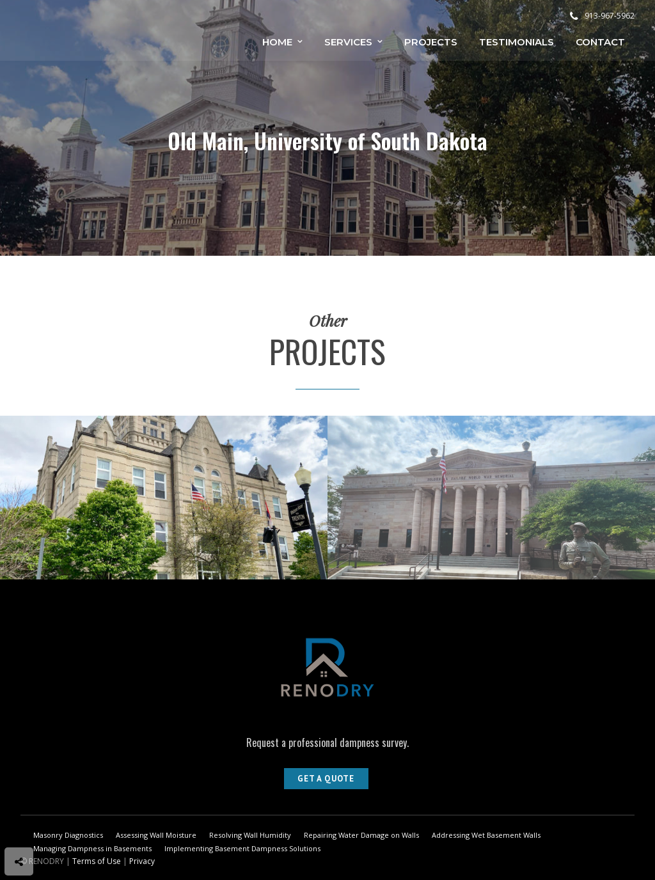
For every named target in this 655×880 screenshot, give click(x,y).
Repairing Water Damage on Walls (361, 835)
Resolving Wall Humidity (250, 835)
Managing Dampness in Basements (92, 848)
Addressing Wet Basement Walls (486, 835)
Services (348, 42)
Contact (600, 42)
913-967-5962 (602, 15)
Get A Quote (325, 778)
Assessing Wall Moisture (156, 835)
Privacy (142, 861)
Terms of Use (96, 861)
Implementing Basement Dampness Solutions (242, 848)
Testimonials (516, 42)
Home (277, 42)
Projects (430, 42)
